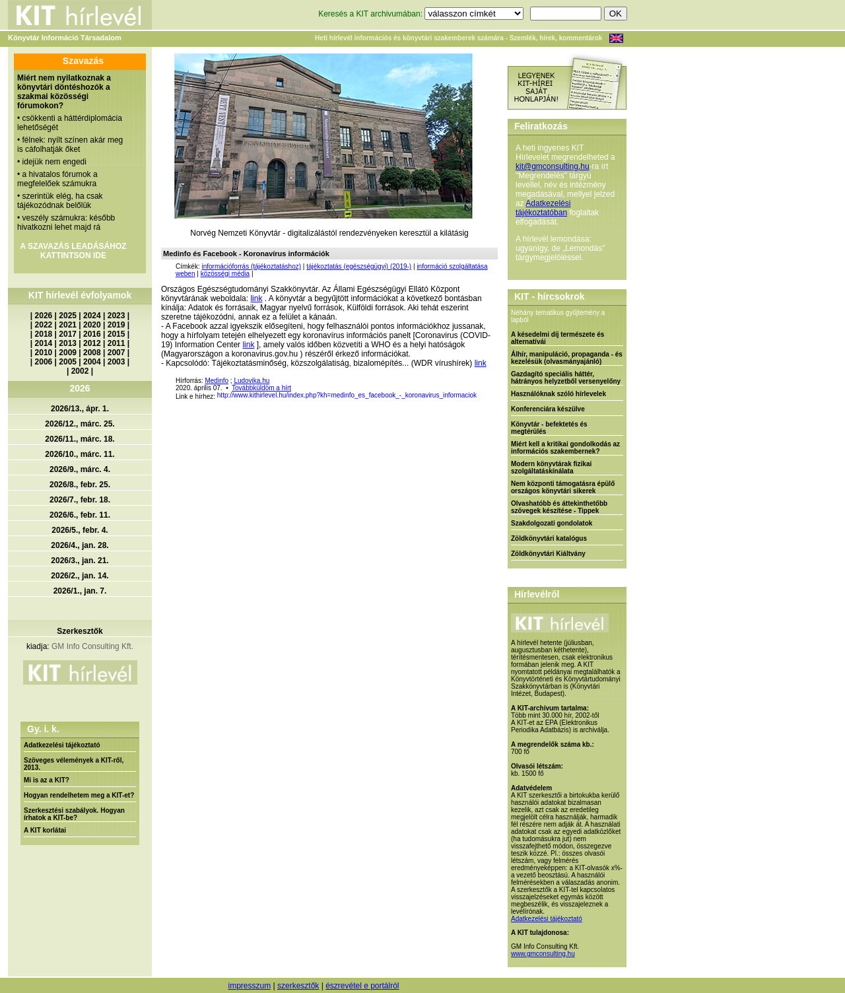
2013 (68, 343)
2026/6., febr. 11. (80, 515)
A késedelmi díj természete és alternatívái (557, 338)
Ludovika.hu (251, 380)
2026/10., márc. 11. (79, 454)
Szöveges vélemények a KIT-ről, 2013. (73, 764)
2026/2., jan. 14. (79, 575)
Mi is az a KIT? (46, 780)
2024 (92, 315)
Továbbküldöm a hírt (261, 388)
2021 (68, 324)
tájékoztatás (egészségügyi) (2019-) (358, 266)
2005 (68, 361)
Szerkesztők (79, 631)
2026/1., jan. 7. (80, 591)
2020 (92, 324)
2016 (92, 334)
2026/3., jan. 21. (79, 560)
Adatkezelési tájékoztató (62, 745)
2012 (92, 343)
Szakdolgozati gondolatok (551, 523)
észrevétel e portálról (362, 985)
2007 (116, 352)
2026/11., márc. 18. (79, 439)
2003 (116, 361)
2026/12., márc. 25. (79, 423)
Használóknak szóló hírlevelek (558, 393)
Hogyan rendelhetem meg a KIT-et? (79, 795)
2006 (44, 361)
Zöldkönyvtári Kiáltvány (548, 553)
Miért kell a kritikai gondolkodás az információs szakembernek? (565, 447)
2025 (68, 315)
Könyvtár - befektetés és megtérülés (549, 428)
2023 (116, 315)
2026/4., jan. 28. (79, 545)
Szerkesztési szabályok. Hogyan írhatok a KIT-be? (74, 814)
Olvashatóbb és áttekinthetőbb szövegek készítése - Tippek (559, 507)
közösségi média (225, 273)
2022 (44, 324)
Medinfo (216, 380)
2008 (92, 352)
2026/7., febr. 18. (80, 499)
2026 (44, 315)
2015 (116, 334)
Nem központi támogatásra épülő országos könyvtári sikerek (563, 487)
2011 (116, 343)
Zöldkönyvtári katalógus (549, 538)
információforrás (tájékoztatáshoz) (251, 266)
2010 (44, 352)
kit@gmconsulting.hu (553, 166)
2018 (44, 334)
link (256, 298)
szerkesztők (298, 985)
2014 (44, 343)
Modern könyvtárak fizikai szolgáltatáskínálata (551, 467)
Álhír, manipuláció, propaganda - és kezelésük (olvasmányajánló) (567, 358)
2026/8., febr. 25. (80, 484)
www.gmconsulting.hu (543, 953)
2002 (80, 371)
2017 (68, 334)
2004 (92, 361)
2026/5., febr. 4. (79, 530)
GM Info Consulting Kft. (92, 646)
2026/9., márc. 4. (80, 469)
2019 (116, 324)
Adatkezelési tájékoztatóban (543, 208)
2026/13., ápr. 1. (80, 408)
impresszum (249, 985)
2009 (68, 352)
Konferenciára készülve (548, 409)
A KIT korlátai (45, 830)
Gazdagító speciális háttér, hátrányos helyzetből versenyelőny (566, 377)
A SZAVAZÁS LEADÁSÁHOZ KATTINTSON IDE (73, 251)
